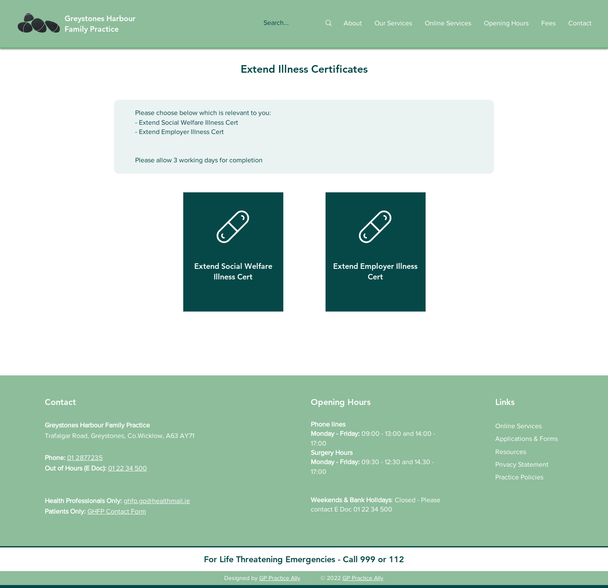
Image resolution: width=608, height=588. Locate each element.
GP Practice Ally (279, 577)
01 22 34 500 (127, 468)
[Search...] (282, 23)
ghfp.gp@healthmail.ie (157, 500)
